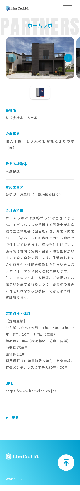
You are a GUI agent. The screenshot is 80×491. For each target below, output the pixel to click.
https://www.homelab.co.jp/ (31, 390)
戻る (12, 417)
